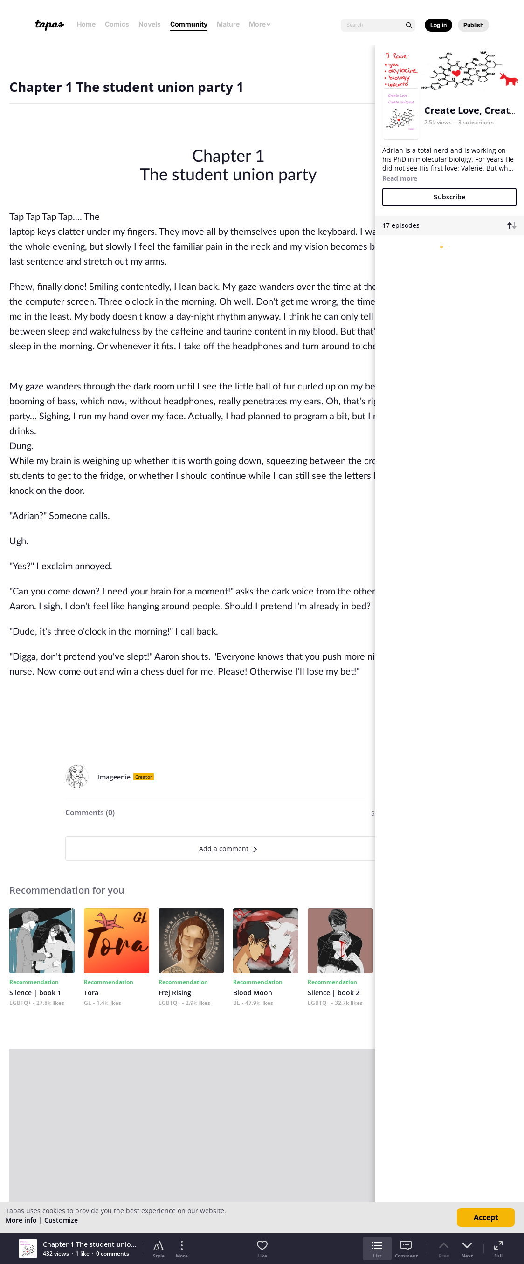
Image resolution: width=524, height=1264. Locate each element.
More (260, 24)
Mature (228, 24)
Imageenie (114, 777)
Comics (117, 24)
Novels (149, 24)
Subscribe (449, 196)
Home (86, 24)
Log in (438, 24)
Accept (486, 1217)
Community (188, 24)
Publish (473, 24)
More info (21, 1220)
